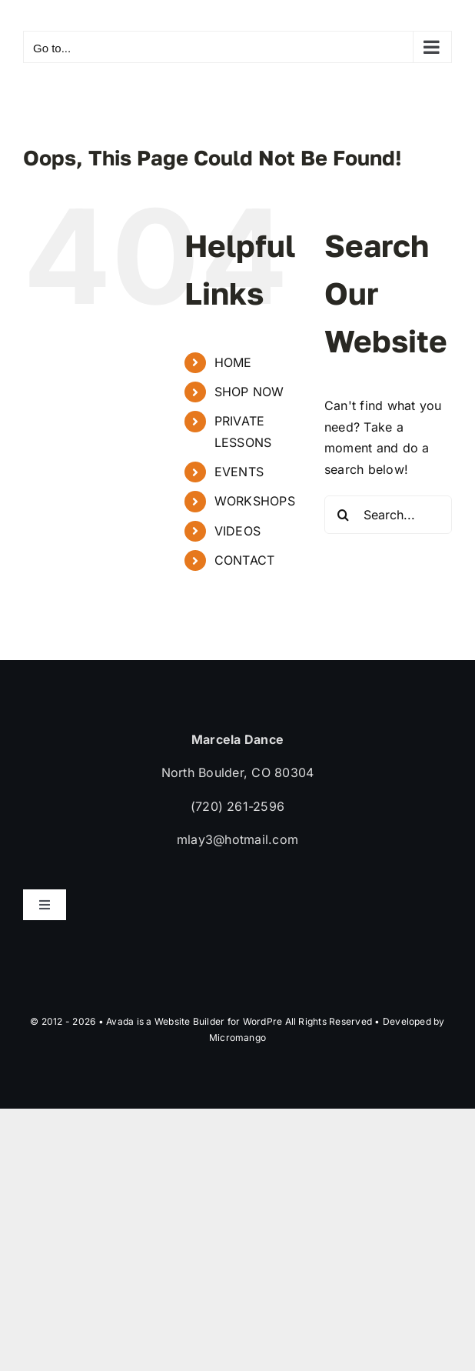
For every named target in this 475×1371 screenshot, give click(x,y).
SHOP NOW (249, 391)
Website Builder (189, 1021)
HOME (233, 362)
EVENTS (239, 471)
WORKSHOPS (254, 501)
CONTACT (244, 560)
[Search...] (388, 514)
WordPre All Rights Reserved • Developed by (344, 1021)
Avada (120, 1021)
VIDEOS (237, 531)
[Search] (343, 514)
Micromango (237, 1037)
